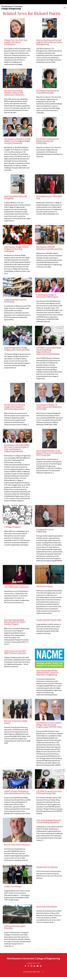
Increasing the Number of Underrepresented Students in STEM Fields (49, 407)
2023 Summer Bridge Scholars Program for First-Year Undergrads (16, 249)
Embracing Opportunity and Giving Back (15, 197)
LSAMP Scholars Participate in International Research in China (17, 792)
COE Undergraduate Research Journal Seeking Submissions (48, 821)
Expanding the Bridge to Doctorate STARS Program (47, 296)
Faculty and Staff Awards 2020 (48, 620)
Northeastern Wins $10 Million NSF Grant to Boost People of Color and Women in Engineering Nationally (17, 448)
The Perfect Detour (44, 586)
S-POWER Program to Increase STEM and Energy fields (49, 792)
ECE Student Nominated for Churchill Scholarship (47, 91)
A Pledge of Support (12, 527)
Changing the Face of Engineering (44, 530)
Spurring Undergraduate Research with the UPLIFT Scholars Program (15, 622)
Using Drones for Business (47, 867)
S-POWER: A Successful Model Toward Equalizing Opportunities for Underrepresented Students (48, 350)
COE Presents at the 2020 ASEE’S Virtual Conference (15, 652)
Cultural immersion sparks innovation (14, 927)
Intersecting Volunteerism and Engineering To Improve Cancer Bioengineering (49, 42)
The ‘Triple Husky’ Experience (16, 587)
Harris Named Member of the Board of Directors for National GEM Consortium (49, 453)
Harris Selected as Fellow (46, 906)
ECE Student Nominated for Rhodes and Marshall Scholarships (47, 141)
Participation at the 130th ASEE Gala (49, 197)
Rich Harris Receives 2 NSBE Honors (15, 722)
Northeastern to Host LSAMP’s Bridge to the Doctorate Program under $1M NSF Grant (49, 725)
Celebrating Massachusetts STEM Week (15, 300)
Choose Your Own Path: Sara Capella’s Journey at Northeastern (15, 42)
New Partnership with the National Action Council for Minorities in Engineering (47, 672)
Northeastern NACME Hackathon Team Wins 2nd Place (49, 248)
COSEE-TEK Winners (12, 886)
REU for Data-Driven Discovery (17, 844)
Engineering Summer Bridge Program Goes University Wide (16, 348)
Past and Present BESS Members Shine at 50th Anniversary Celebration (14, 92)
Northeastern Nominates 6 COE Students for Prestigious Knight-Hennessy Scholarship (17, 141)
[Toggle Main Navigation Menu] (65, 7)
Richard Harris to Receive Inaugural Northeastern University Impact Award (14, 407)
